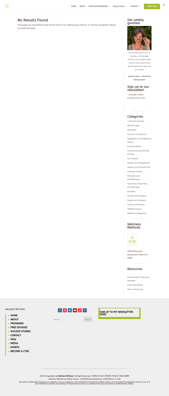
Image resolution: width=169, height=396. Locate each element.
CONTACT (134, 6)
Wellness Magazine (137, 213)
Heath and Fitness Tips (138, 167)
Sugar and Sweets (136, 200)
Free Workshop (135, 285)
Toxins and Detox (136, 204)
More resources (135, 289)
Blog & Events (119, 6)
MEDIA (14, 343)
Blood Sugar (133, 125)
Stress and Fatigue (136, 196)
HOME (73, 6)
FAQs (13, 339)
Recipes (131, 191)
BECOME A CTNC (19, 351)
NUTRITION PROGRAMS (98, 6)
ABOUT (82, 6)
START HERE (152, 6)
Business (131, 130)
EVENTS (14, 347)
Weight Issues (134, 209)
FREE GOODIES (18, 327)
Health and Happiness (138, 163)
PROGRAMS (16, 323)
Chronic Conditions (136, 134)
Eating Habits (134, 146)
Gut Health (132, 158)
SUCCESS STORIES (20, 331)
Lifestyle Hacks (134, 171)
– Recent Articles (135, 121)
